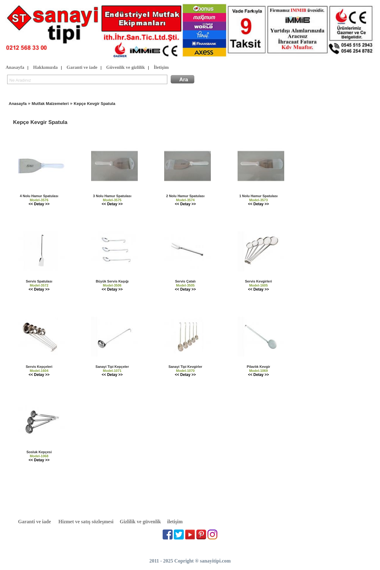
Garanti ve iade (82, 67)
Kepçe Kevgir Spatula (94, 103)
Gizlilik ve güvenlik (140, 521)
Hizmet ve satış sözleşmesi (86, 521)
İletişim (161, 67)
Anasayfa (15, 67)
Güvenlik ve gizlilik (125, 67)
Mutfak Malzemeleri (50, 103)
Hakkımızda (45, 67)
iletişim (175, 521)
